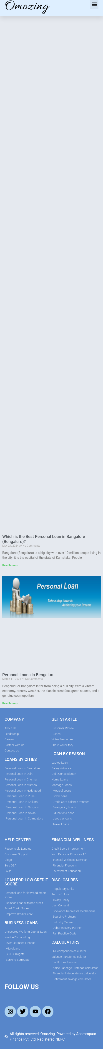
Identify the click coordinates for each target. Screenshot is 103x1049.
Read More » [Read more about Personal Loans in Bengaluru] (10, 703)
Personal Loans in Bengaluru (28, 674)
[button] (94, 4)
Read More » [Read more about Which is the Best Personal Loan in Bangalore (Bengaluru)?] (10, 565)
